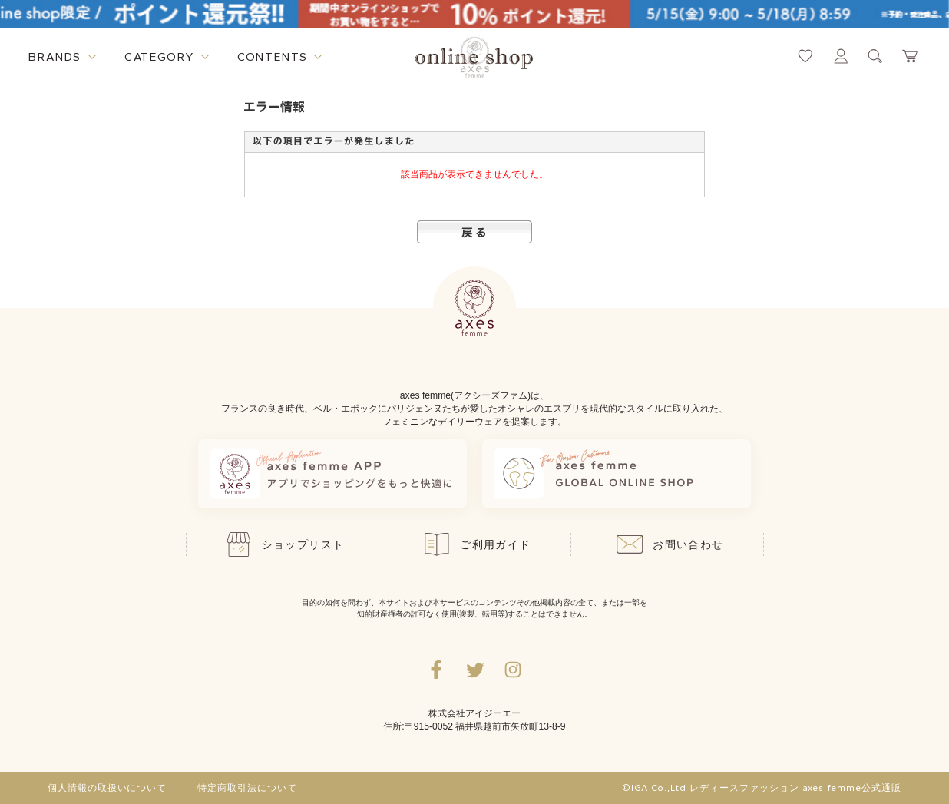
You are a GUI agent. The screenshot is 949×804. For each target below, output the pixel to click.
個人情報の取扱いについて (107, 787)
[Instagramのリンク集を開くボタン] (512, 669)
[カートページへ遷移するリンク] (911, 56)
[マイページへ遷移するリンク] (841, 56)
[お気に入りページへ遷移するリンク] (805, 56)
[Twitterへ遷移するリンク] (474, 669)
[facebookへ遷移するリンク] (436, 669)
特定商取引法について (247, 787)
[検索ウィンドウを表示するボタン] (875, 56)
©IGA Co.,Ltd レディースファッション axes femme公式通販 (761, 787)
